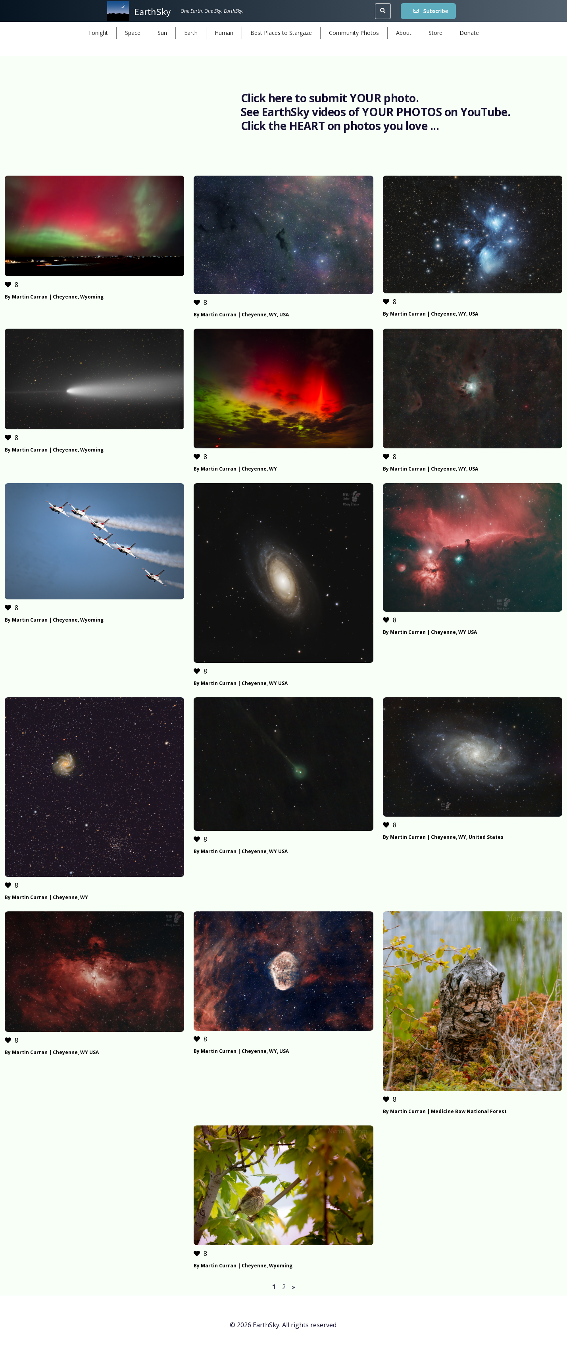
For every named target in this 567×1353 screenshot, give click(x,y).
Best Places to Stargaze (281, 32)
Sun (162, 32)
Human (224, 32)
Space (132, 32)
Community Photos (354, 32)
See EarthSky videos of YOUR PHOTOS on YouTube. (376, 111)
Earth (191, 32)
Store (435, 32)
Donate (469, 32)
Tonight (98, 32)
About (403, 32)
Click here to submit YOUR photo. (330, 97)
